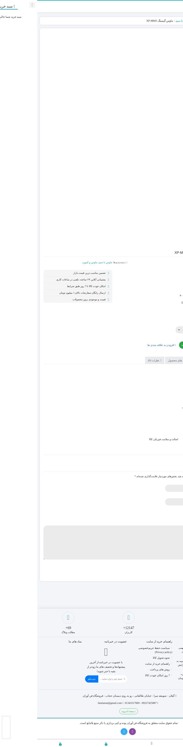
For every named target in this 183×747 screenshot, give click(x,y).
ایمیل (173, 495)
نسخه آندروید (91, 711)
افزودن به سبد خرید (154, 345)
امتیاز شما (170, 509)
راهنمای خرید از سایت (120, 663)
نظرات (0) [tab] (117, 360)
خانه (176, 20)
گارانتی (170, 322)
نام (174, 482)
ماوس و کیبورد (163, 20)
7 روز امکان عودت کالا (120, 675)
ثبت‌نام (54, 679)
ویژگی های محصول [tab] (142, 360)
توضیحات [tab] (166, 360)
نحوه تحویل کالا (124, 657)
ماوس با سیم (146, 20)
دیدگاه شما (170, 522)
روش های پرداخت (123, 669)
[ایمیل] (73, 679)
